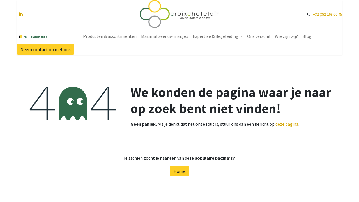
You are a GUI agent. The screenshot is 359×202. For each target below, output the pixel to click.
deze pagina (286, 124)
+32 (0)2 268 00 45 (327, 14)
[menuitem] (110, 36)
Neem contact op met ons (45, 49)
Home (179, 171)
